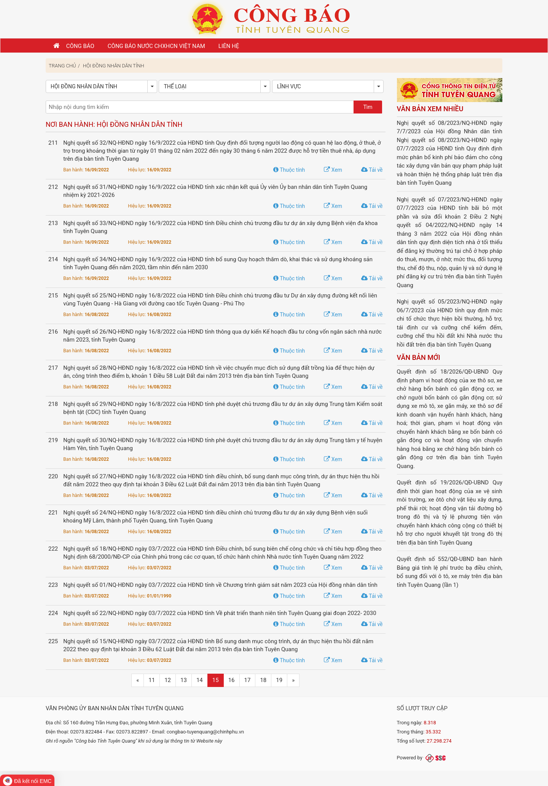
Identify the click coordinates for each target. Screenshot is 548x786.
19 (279, 680)
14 (199, 680)
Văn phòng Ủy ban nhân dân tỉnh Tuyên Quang (115, 708)
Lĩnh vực (289, 86)
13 (183, 680)
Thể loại (175, 86)
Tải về (371, 170)
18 (263, 680)
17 (247, 680)
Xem (333, 170)
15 (215, 680)
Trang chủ (62, 66)
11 (151, 680)
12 (167, 680)
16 (231, 680)
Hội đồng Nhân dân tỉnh (113, 66)
